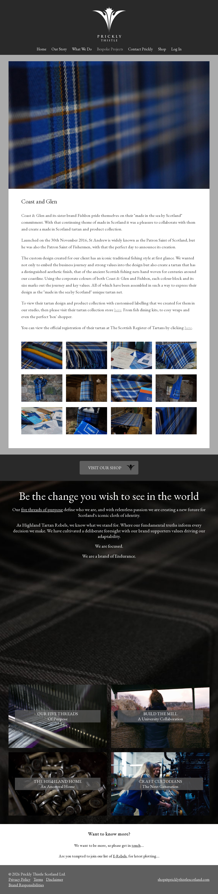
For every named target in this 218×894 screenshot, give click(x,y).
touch (136, 845)
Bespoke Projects (110, 49)
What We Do (82, 49)
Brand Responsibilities (26, 885)
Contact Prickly (140, 49)
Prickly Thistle (109, 23)
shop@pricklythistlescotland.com (183, 879)
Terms (38, 879)
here (117, 310)
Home (41, 49)
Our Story (59, 49)
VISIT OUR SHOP (104, 467)
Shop (162, 49)
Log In (176, 49)
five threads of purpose (42, 509)
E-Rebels (119, 856)
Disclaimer (54, 879)
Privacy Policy (19, 879)
